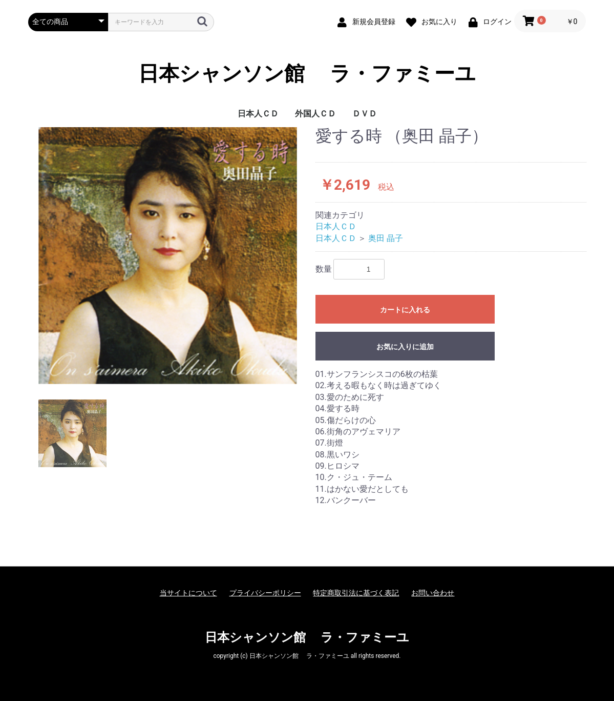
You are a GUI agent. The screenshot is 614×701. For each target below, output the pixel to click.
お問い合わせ (432, 593)
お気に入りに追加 (405, 347)
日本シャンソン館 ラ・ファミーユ (307, 74)
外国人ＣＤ (315, 113)
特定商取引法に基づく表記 (356, 593)
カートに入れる (405, 310)
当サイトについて (188, 593)
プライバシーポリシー (265, 593)
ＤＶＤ (364, 113)
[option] (167, 255)
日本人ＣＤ (258, 113)
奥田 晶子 (385, 238)
